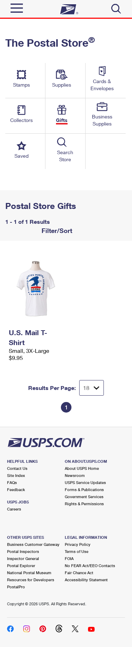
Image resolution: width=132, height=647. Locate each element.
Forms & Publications (84, 489)
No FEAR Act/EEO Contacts (90, 565)
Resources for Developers (30, 579)
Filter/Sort (56, 230)
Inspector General (23, 558)
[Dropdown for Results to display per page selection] (91, 388)
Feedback (16, 489)
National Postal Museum (29, 572)
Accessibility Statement (86, 579)
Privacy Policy (77, 544)
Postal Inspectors (23, 551)
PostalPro (16, 586)
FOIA (69, 558)
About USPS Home (82, 468)
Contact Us (17, 468)
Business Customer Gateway (33, 544)
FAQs (12, 482)
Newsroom (75, 475)
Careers (14, 509)
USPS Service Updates (85, 482)
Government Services (84, 496)
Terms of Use (76, 551)
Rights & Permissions (84, 503)
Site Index (16, 475)
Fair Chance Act (79, 572)
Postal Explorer (21, 565)
